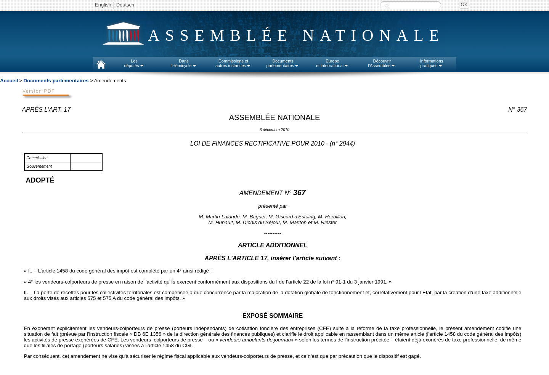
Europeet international (332, 63)
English (103, 5)
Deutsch (125, 5)
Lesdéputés (134, 63)
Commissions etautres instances (233, 63)
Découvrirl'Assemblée (382, 63)
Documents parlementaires (55, 80)
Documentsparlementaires (283, 63)
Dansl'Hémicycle (183, 63)
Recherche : (387, 5)
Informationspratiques (431, 63)
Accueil (9, 80)
